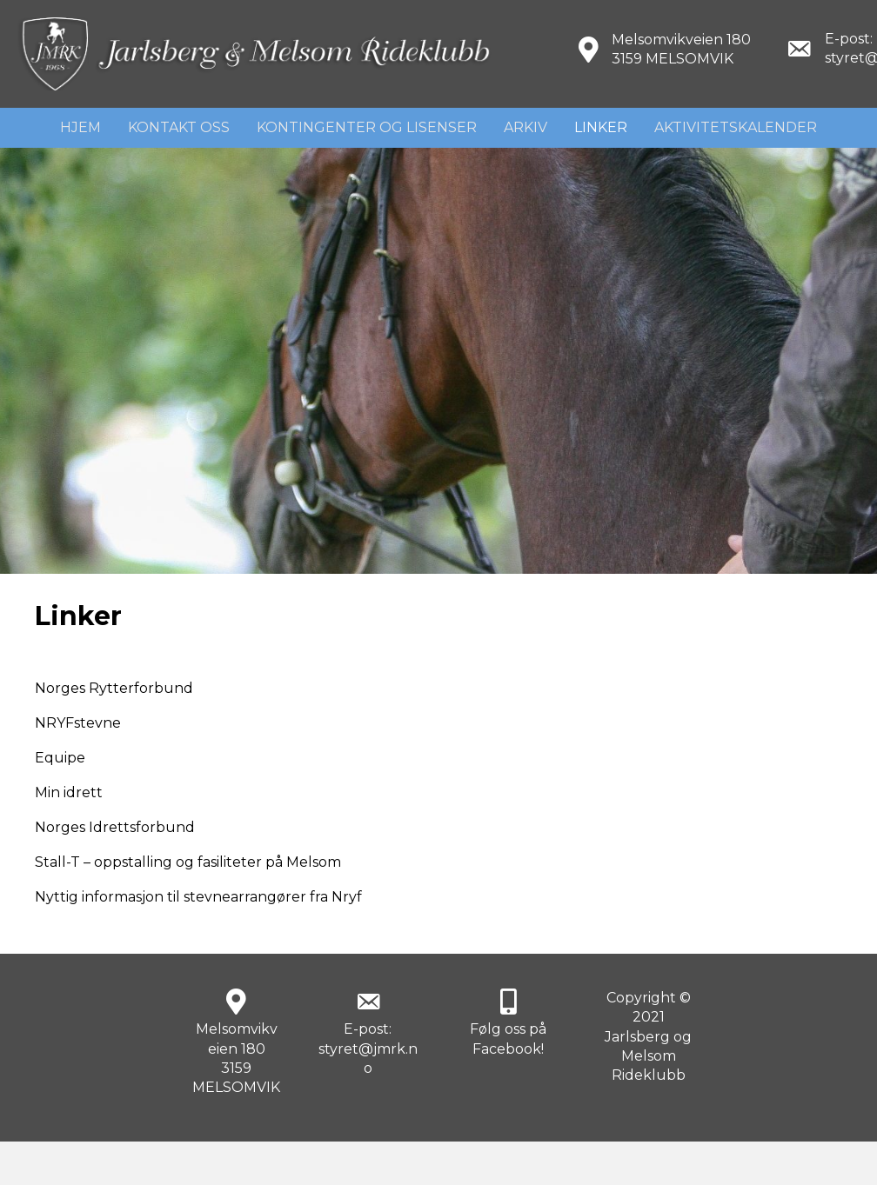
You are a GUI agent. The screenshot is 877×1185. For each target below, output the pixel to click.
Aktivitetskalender (735, 127)
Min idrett (69, 792)
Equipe (60, 757)
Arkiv (525, 127)
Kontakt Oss (179, 127)
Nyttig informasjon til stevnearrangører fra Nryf (198, 897)
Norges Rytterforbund (114, 688)
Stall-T (57, 862)
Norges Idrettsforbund (115, 827)
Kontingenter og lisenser (367, 127)
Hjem (80, 127)
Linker (600, 127)
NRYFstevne (78, 723)
